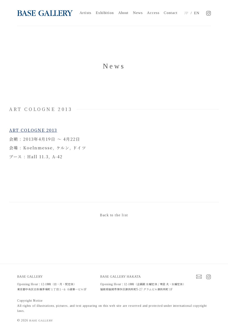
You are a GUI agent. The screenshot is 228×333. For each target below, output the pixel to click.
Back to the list (114, 215)
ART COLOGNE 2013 (33, 130)
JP (186, 13)
